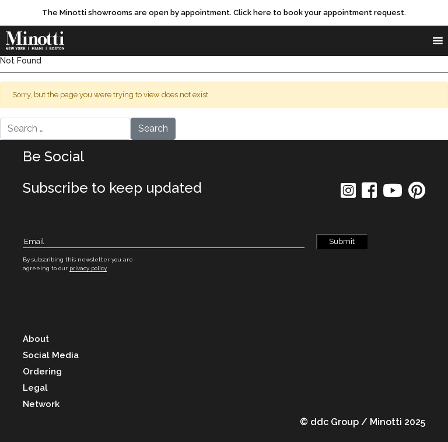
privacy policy (88, 268)
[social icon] (348, 194)
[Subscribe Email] (163, 242)
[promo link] (224, 13)
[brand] (38, 40)
